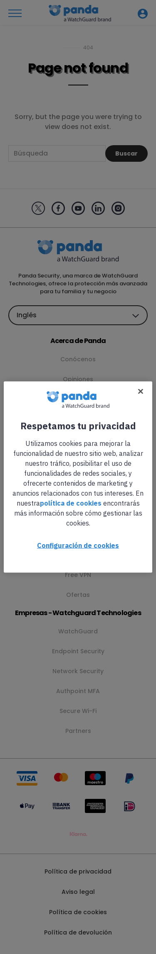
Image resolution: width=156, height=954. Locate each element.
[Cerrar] (140, 391)
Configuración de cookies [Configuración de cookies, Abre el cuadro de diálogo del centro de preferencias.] (78, 545)
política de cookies (71, 503)
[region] (78, 477)
